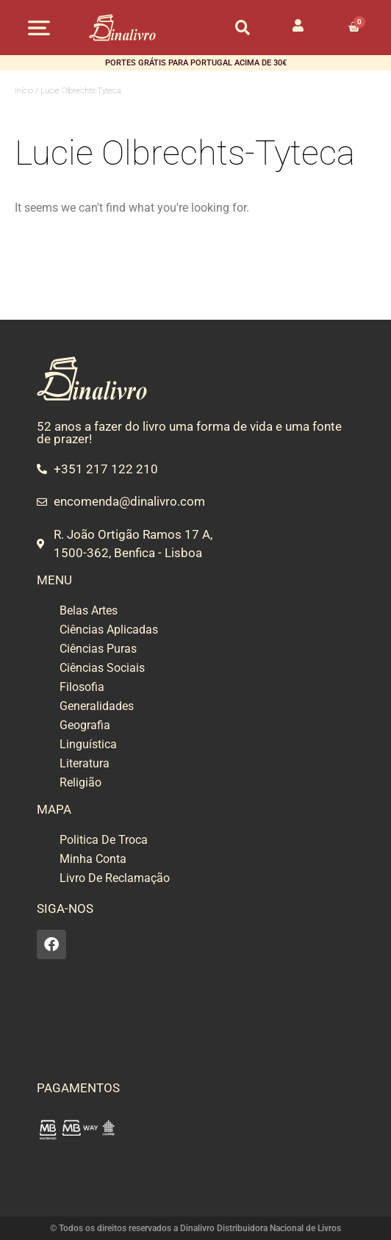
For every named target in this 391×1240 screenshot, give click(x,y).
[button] (39, 27)
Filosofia (82, 687)
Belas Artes (89, 610)
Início (24, 91)
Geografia (85, 725)
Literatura (85, 763)
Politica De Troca (104, 840)
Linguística (88, 744)
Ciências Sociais (102, 668)
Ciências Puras (98, 649)
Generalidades (97, 706)
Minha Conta (93, 859)
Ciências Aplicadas (109, 630)
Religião (80, 782)
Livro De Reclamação (115, 878)
